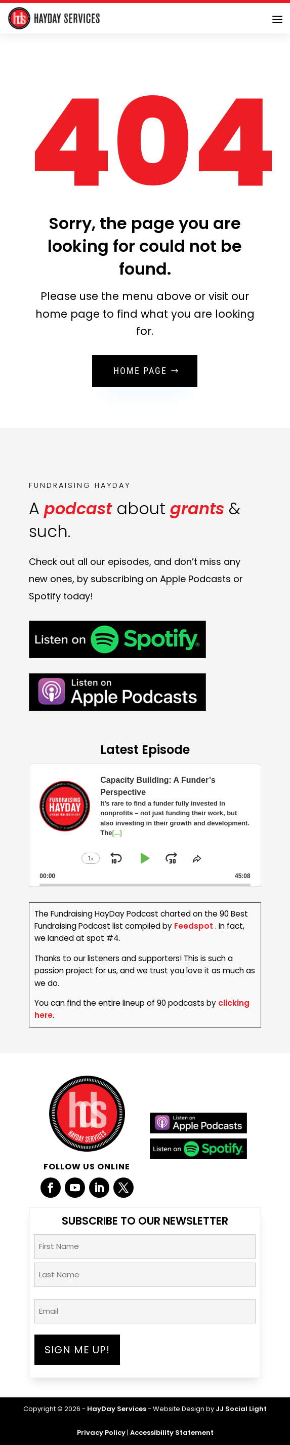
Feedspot (193, 926)
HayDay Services (116, 1409)
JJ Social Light (241, 1409)
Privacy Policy (101, 1432)
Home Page (140, 370)
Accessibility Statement (172, 1432)
